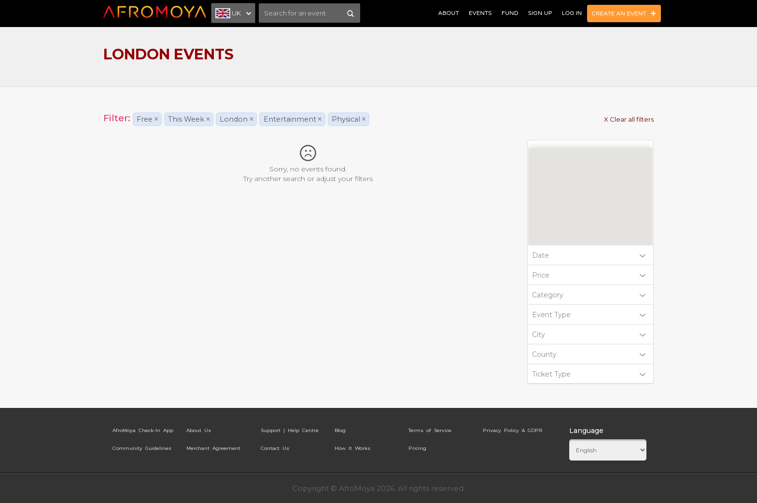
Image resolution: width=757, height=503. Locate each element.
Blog (340, 430)
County (589, 354)
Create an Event (624, 13)
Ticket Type (589, 374)
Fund (510, 13)
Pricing (417, 448)
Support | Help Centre (290, 430)
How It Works (352, 448)
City (589, 334)
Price (589, 275)
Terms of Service (429, 430)
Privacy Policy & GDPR (513, 430)
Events (480, 13)
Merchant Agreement (213, 448)
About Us (198, 430)
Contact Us (275, 448)
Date (589, 255)
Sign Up (540, 13)
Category (589, 295)
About (448, 13)
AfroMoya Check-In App (142, 430)
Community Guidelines (141, 448)
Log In (572, 13)
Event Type (589, 314)
